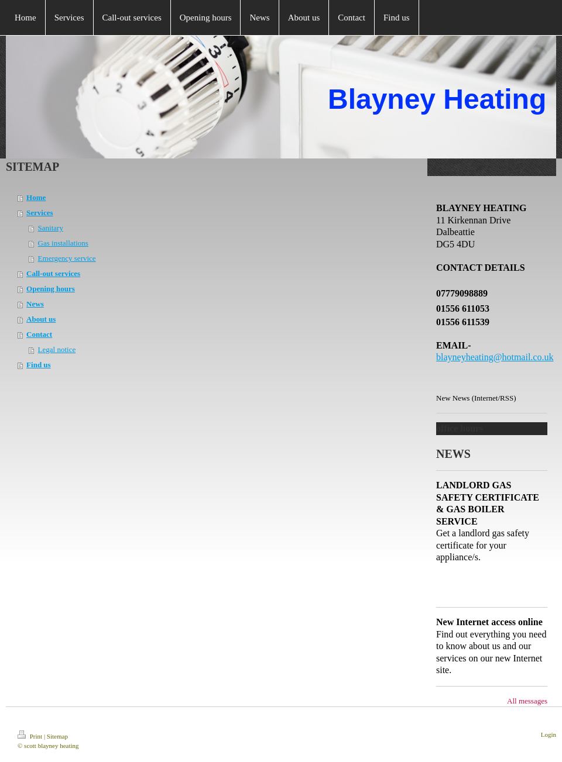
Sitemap (57, 736)
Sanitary (50, 227)
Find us (38, 364)
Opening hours (50, 288)
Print (31, 736)
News (35, 303)
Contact (39, 334)
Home (36, 197)
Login (548, 734)
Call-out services (53, 273)
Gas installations (63, 243)
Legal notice (57, 349)
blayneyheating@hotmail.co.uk (494, 357)
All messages (527, 701)
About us (41, 319)
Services (39, 212)
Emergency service (67, 258)
